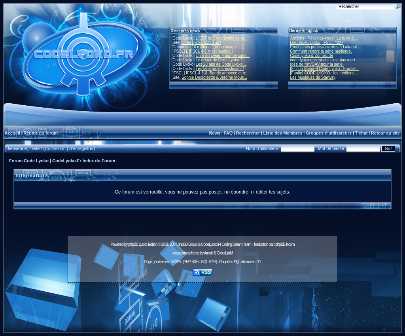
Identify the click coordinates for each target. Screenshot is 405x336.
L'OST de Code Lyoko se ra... (222, 38)
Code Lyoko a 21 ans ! (201, 42)
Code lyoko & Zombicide (311, 55)
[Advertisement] (202, 303)
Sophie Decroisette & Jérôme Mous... (214, 77)
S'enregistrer (81, 148)
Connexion (55, 148)
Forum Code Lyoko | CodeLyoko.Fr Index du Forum (62, 160)
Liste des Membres (282, 133)
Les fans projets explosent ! (220, 68)
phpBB (133, 244)
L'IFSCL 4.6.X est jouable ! (209, 51)
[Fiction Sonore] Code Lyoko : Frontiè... (324, 68)
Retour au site (385, 133)
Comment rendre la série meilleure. (321, 51)
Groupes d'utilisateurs (329, 133)
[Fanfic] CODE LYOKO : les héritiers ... (324, 73)
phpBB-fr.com (285, 244)
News (214, 133)
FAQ (228, 133)
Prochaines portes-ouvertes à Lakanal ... (325, 47)
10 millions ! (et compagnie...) (218, 47)
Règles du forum (40, 133)
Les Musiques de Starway (313, 77)
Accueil (12, 133)
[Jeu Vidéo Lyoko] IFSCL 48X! (316, 42)
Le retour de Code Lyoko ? (219, 60)
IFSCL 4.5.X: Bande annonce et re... (218, 73)
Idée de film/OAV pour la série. (317, 64)
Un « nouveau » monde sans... (223, 55)
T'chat (361, 133)
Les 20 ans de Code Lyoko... (221, 64)
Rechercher (248, 133)
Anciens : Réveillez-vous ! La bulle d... (323, 38)
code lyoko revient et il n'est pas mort (322, 60)
